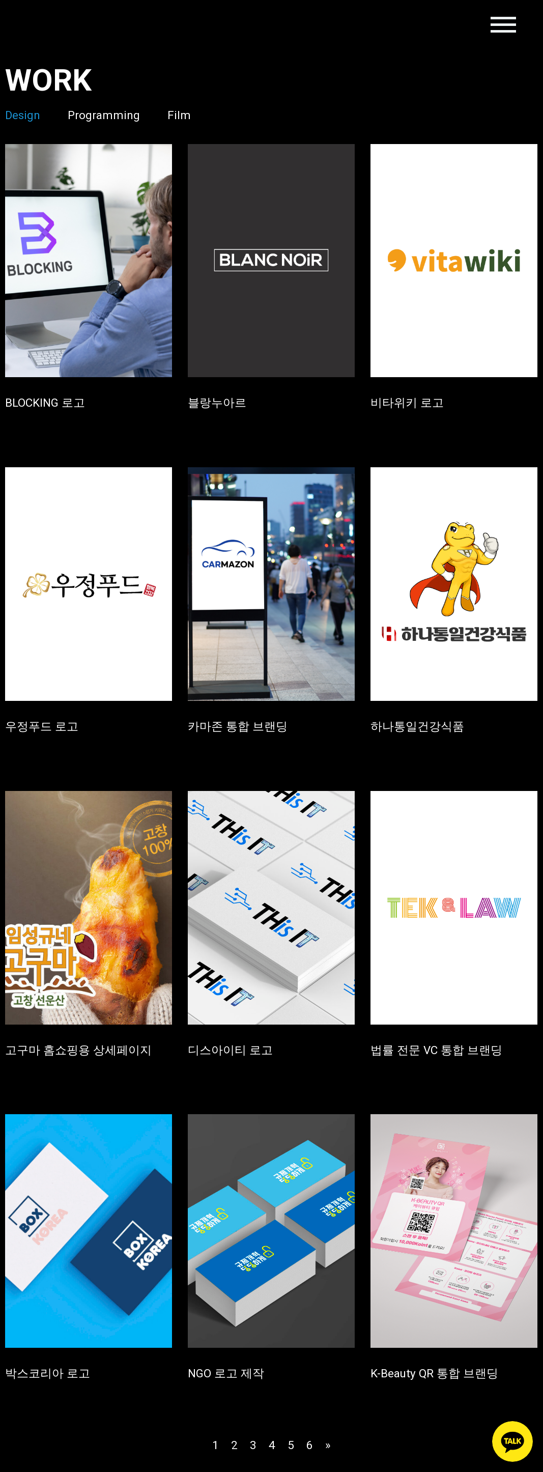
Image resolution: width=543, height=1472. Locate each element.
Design (23, 115)
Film (179, 115)
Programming (104, 115)
